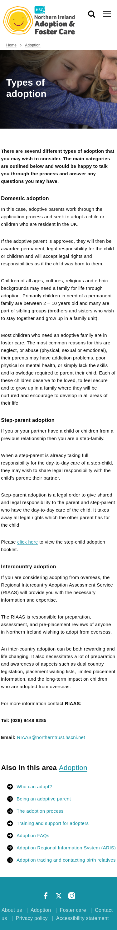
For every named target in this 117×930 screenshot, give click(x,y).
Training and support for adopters (53, 823)
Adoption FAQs (33, 835)
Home (11, 45)
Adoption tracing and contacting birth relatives (66, 860)
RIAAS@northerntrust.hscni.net (51, 737)
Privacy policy (32, 918)
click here (27, 542)
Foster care (73, 910)
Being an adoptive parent (44, 798)
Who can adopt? (34, 786)
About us (12, 910)
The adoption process (40, 811)
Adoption (33, 45)
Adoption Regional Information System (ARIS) (66, 847)
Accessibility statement (82, 918)
